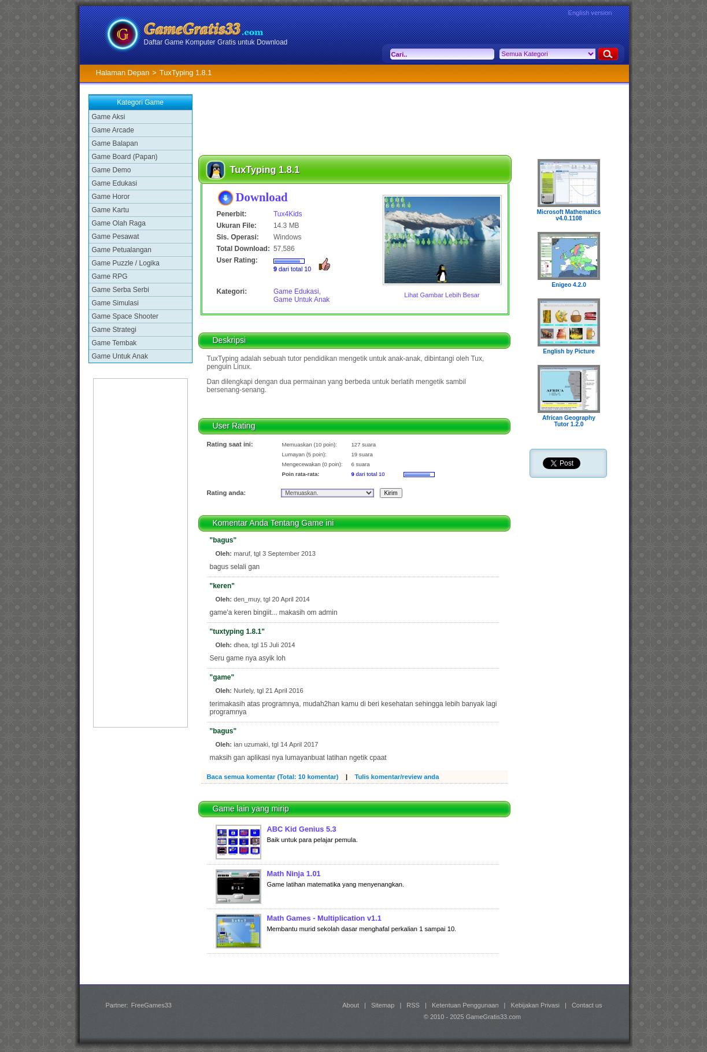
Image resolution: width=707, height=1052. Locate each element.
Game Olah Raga (119, 223)
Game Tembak (114, 343)
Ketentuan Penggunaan (465, 1005)
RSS (413, 1005)
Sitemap (382, 1005)
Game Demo (111, 170)
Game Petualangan (121, 250)
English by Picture (568, 351)
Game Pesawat (115, 236)
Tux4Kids (287, 214)
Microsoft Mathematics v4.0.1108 (569, 215)
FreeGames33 (151, 1005)
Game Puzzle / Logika (126, 263)
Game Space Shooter (125, 316)
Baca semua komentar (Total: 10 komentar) (273, 776)
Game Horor (111, 197)
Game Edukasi (115, 183)
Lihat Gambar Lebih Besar (442, 294)
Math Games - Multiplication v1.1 (324, 918)
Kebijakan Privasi (535, 1005)
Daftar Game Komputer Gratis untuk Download (216, 42)
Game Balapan (115, 143)
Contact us (587, 1005)
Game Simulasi (115, 303)
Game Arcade (113, 130)
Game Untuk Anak (120, 356)
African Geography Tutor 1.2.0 (568, 421)
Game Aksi (108, 117)
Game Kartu (110, 210)
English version (590, 12)
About (350, 1005)
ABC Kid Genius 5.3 (301, 829)
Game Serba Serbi (120, 290)
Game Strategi (114, 330)
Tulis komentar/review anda (396, 776)
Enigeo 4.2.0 (568, 285)
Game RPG (110, 276)
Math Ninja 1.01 (294, 873)
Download (262, 197)
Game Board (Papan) (125, 157)
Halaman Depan (122, 72)
